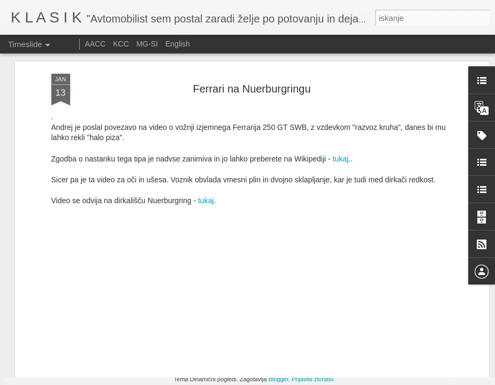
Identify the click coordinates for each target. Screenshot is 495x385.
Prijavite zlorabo (312, 379)
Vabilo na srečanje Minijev (254, 352)
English (177, 44)
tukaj (206, 106)
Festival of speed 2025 (397, 350)
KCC (121, 44)
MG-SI (147, 44)
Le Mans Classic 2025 (396, 369)
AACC (95, 44)
